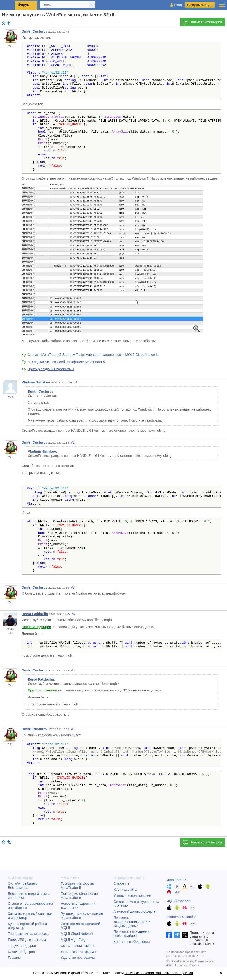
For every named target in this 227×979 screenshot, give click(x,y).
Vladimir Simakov (36, 382)
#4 (74, 614)
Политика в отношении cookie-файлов (132, 934)
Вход (178, 5)
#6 (73, 729)
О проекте (122, 883)
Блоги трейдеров (21, 952)
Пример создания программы (51, 369)
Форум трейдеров (22, 946)
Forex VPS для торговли (27, 940)
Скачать (78, 946)
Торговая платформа (77, 886)
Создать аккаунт (200, 5)
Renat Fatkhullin (35, 614)
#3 (73, 587)
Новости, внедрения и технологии (78, 906)
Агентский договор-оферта (134, 911)
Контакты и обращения (132, 942)
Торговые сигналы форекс (28, 934)
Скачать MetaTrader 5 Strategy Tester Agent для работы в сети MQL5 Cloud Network (93, 354)
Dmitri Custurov (34, 31)
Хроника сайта (125, 889)
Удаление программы (78, 957)
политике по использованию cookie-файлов (158, 973)
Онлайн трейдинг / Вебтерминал (22, 886)
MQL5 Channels (178, 901)
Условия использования (132, 895)
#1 (75, 382)
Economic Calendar (181, 917)
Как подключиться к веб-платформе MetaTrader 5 (66, 362)
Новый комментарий (202, 22)
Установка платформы (78, 952)
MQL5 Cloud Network (77, 934)
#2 (73, 442)
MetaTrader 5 (176, 880)
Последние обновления (79, 896)
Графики (15, 957)
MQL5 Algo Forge (74, 940)
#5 (73, 670)
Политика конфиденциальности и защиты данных (132, 922)
